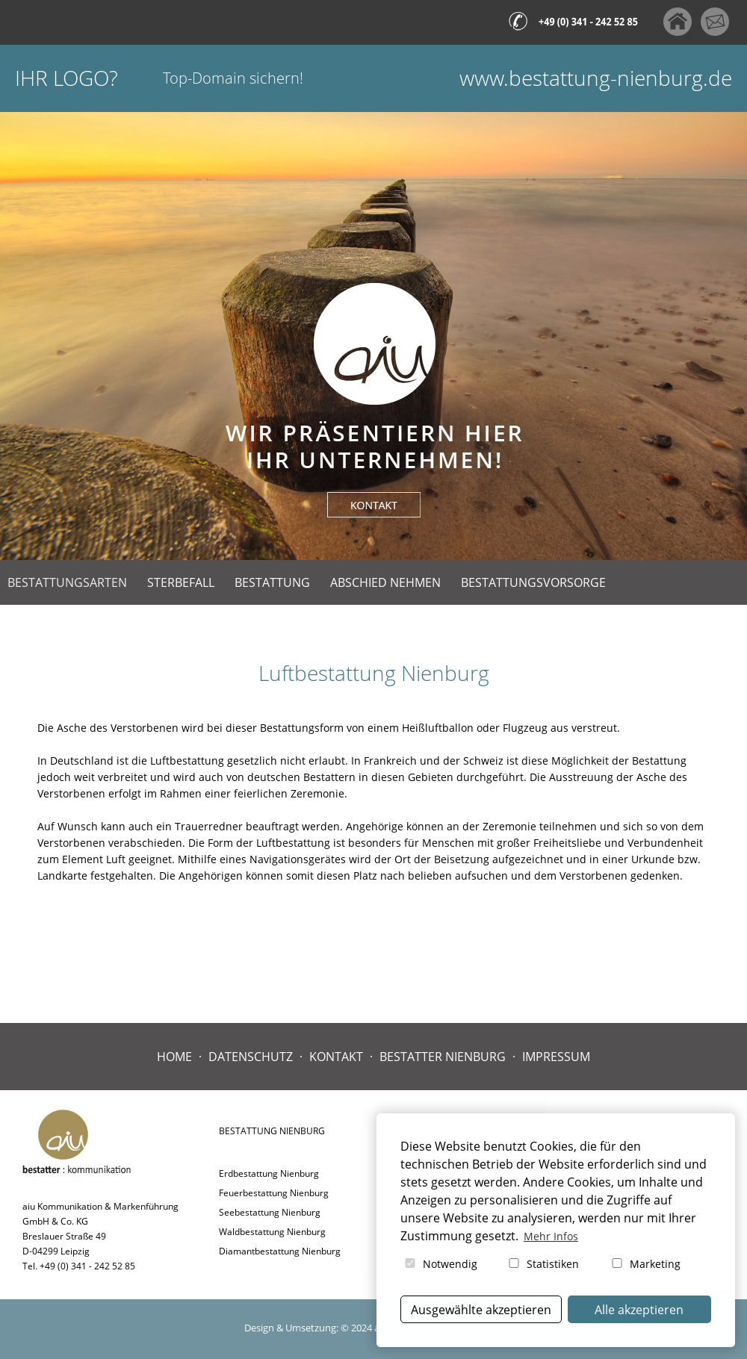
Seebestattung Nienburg (269, 1212)
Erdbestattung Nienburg (269, 1173)
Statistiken (542, 1264)
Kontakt (336, 1056)
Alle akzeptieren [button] (639, 1310)
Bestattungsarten (67, 582)
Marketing (645, 1264)
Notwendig (440, 1264)
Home (174, 1056)
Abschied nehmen (385, 582)
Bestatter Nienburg (442, 1056)
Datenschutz (250, 1056)
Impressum (556, 1056)
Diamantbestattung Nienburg (280, 1251)
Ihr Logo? (66, 78)
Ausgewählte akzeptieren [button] (481, 1310)
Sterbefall (180, 582)
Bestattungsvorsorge (533, 582)
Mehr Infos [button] (551, 1236)
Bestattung (272, 582)
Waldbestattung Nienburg (272, 1231)
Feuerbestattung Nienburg (274, 1193)
